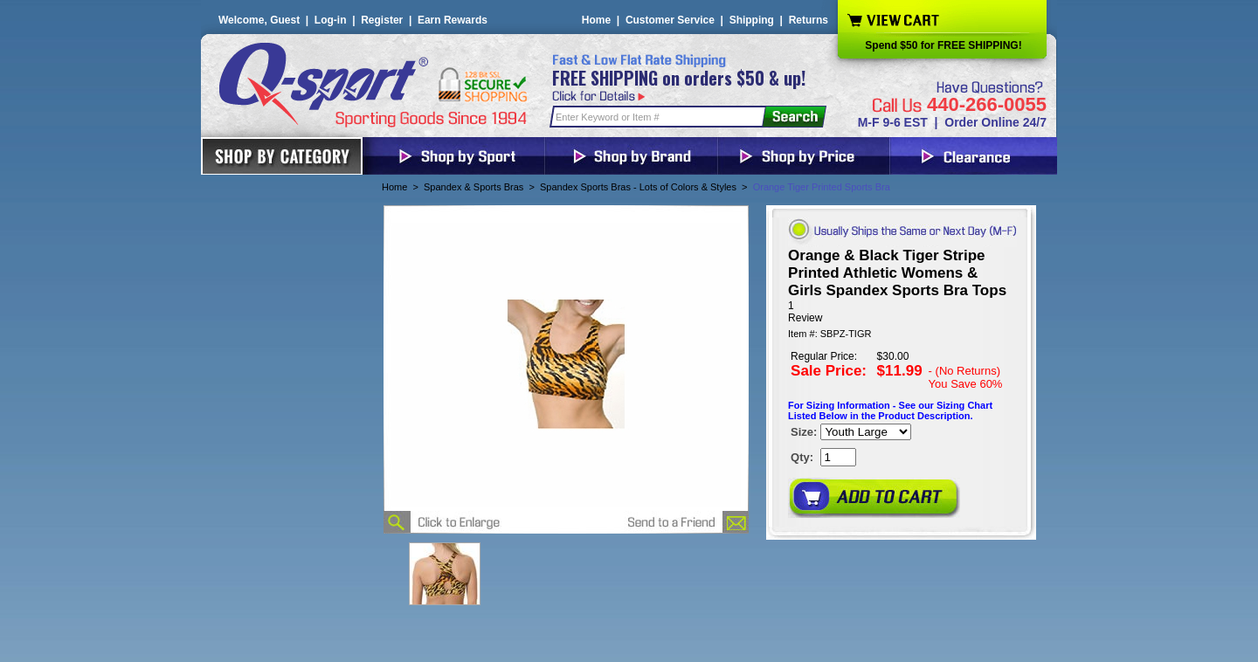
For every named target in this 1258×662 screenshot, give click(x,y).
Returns (808, 20)
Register (382, 20)
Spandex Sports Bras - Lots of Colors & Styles (638, 187)
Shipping (751, 20)
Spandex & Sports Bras (473, 187)
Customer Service (670, 20)
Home (596, 20)
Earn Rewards (452, 20)
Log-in (330, 20)
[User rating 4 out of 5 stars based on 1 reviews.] (901, 312)
